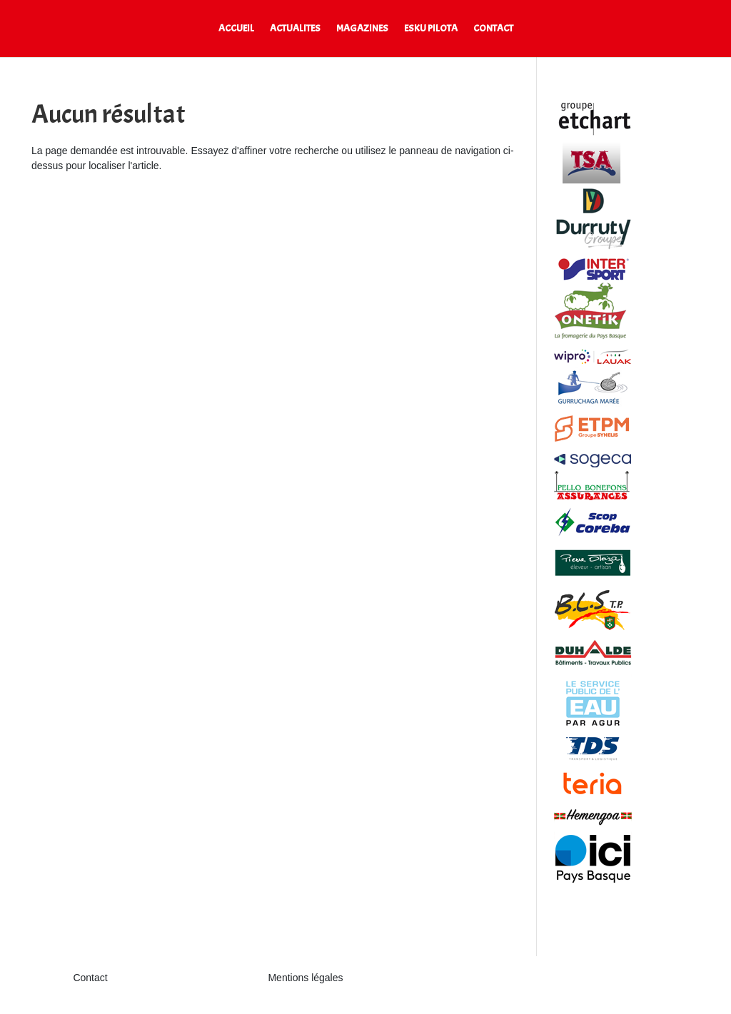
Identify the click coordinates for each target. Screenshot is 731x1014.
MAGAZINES (362, 29)
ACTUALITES (295, 29)
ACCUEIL (236, 29)
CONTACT (493, 29)
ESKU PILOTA (431, 29)
